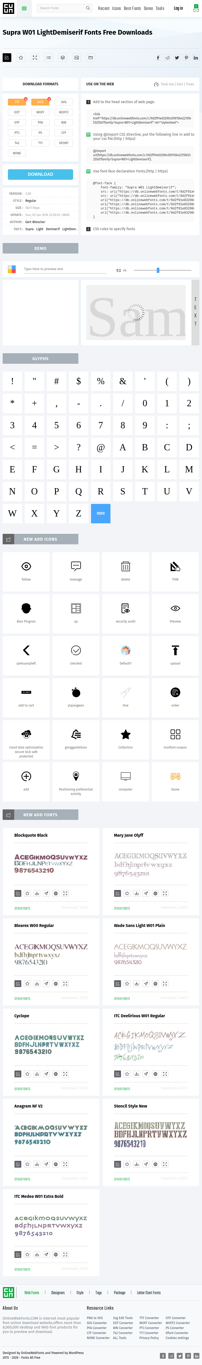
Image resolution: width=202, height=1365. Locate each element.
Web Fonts (31, 1293)
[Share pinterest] (186, 57)
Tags (98, 1293)
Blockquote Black (31, 835)
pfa (40, 122)
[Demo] (35, 57)
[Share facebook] (158, 57)
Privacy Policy (149, 1338)
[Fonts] (90, 57)
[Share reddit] (167, 57)
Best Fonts (132, 9)
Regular (30, 201)
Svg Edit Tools (123, 1318)
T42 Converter (123, 1333)
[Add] (7, 57)
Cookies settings (177, 1338)
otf (17, 122)
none (17, 153)
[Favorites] (21, 57)
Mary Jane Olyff (128, 835)
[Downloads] (36, 893)
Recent (103, 9)
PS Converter (175, 1328)
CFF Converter (96, 1333)
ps (40, 133)
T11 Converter (148, 1333)
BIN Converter (123, 1328)
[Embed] (55, 893)
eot (16, 112)
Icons (116, 9)
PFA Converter (97, 1328)
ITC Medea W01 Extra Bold (38, 1196)
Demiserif (53, 229)
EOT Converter (123, 1323)
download (40, 174)
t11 (40, 143)
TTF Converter (149, 1318)
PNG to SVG (95, 1318)
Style (80, 1293)
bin (63, 122)
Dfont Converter (177, 1333)
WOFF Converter (150, 1323)
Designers (58, 1293)
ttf (16, 102)
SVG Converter (97, 1323)
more (101, 513)
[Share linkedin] (196, 57)
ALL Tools (120, 1338)
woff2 (64, 112)
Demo (148, 9)
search (88, 8)
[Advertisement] (42, 312)
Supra (29, 229)
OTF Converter (176, 1318)
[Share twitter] (177, 57)
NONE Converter (98, 1338)
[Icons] (76, 57)
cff (63, 133)
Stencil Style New (130, 1106)
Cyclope (21, 1015)
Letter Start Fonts (149, 1293)
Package (119, 1293)
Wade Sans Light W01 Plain (139, 925)
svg (63, 102)
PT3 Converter (149, 1328)
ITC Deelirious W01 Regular (139, 1015)
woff (40, 112)
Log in (178, 8)
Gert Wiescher (35, 222)
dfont (63, 143)
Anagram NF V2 (28, 1106)
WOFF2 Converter (178, 1323)
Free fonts (9, 9)
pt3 (16, 133)
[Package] (62, 57)
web (40, 102)
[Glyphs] (48, 57)
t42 (17, 143)
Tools (160, 9)
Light (39, 229)
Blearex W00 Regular (34, 925)
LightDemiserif (72, 229)
